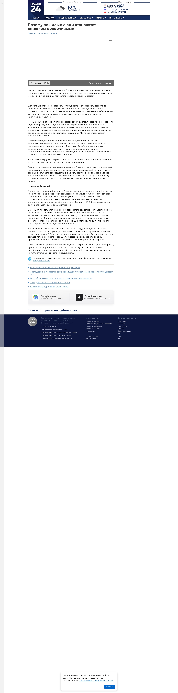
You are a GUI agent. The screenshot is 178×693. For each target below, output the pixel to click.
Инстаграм (122, 326)
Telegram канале (41, 261)
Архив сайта (91, 339)
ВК (119, 333)
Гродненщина (66, 18)
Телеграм (122, 321)
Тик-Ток (121, 329)
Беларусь (85, 18)
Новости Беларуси (94, 326)
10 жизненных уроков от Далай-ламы (49, 287)
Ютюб (120, 338)
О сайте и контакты (49, 327)
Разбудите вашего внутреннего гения (50, 282)
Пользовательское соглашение (54, 330)
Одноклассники (124, 331)
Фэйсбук (121, 324)
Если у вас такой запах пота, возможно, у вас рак (55, 267)
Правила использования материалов (56, 338)
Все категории (92, 336)
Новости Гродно (93, 321)
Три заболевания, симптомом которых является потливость (61, 278)
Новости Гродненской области (99, 324)
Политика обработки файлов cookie (56, 335)
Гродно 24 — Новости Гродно (32, 321)
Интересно (115, 18)
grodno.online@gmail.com (62, 323)
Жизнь (54, 33)
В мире (100, 18)
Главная (35, 18)
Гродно (48, 18)
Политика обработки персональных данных (59, 332)
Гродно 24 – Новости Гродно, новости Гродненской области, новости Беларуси (36, 7)
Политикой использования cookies (96, 680)
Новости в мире (92, 329)
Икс (119, 336)
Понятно (109, 687)
